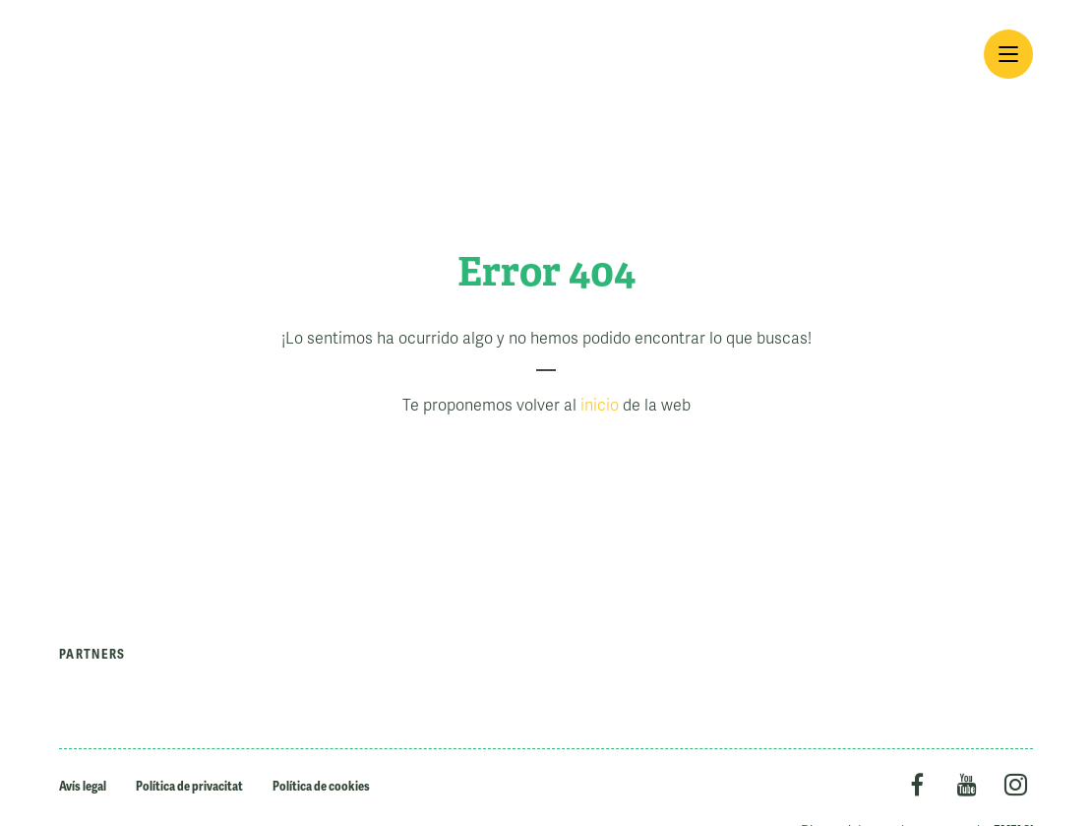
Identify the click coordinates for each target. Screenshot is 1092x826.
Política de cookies (321, 786)
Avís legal (82, 786)
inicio (599, 405)
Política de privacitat (189, 786)
